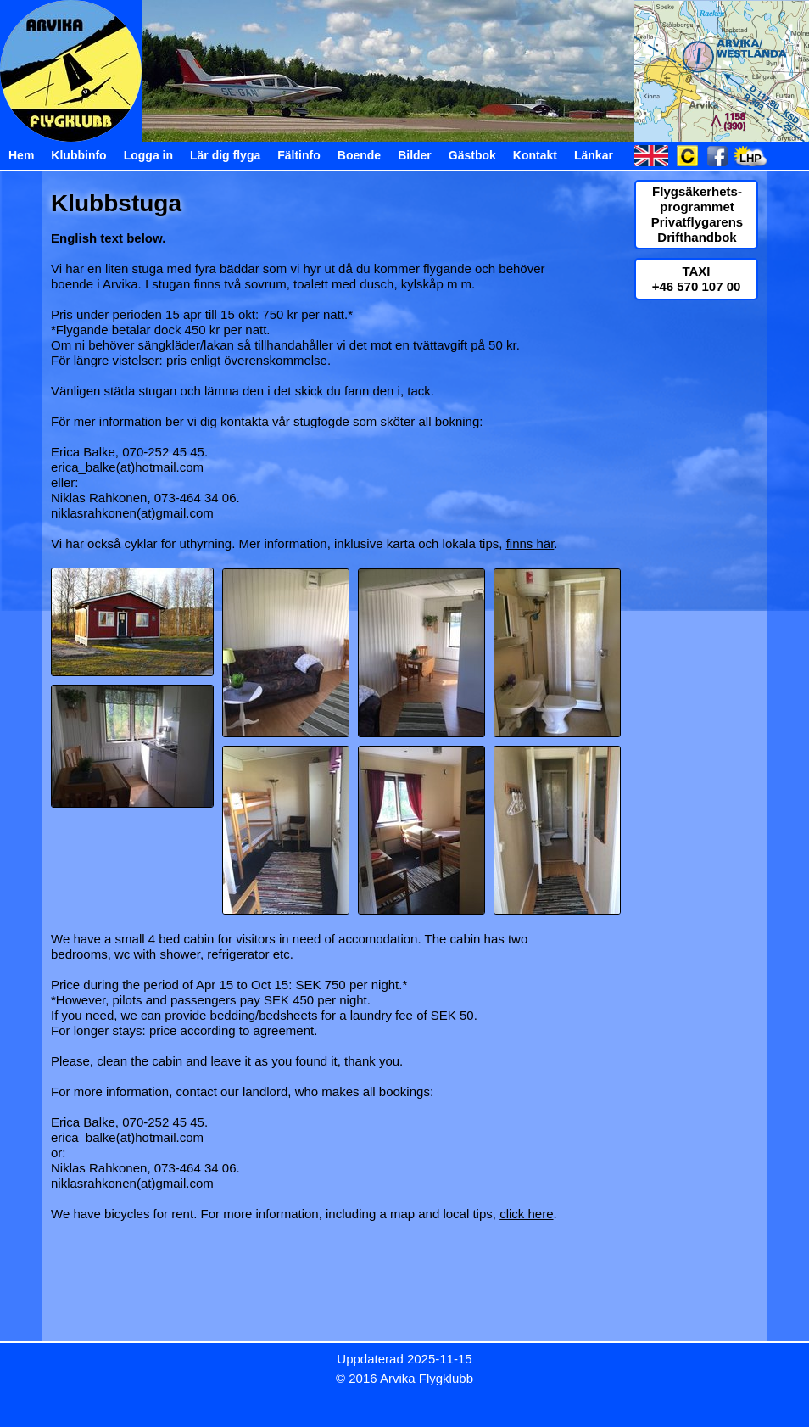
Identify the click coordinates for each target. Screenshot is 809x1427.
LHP (750, 158)
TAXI (696, 271)
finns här (530, 543)
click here (526, 1213)
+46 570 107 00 (696, 286)
